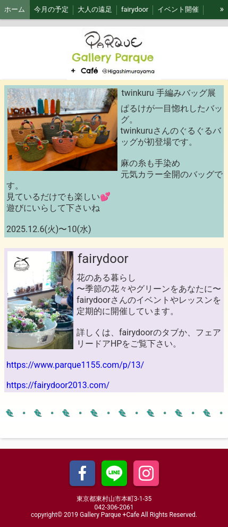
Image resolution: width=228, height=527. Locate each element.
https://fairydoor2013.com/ (57, 385)
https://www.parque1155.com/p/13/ (75, 365)
